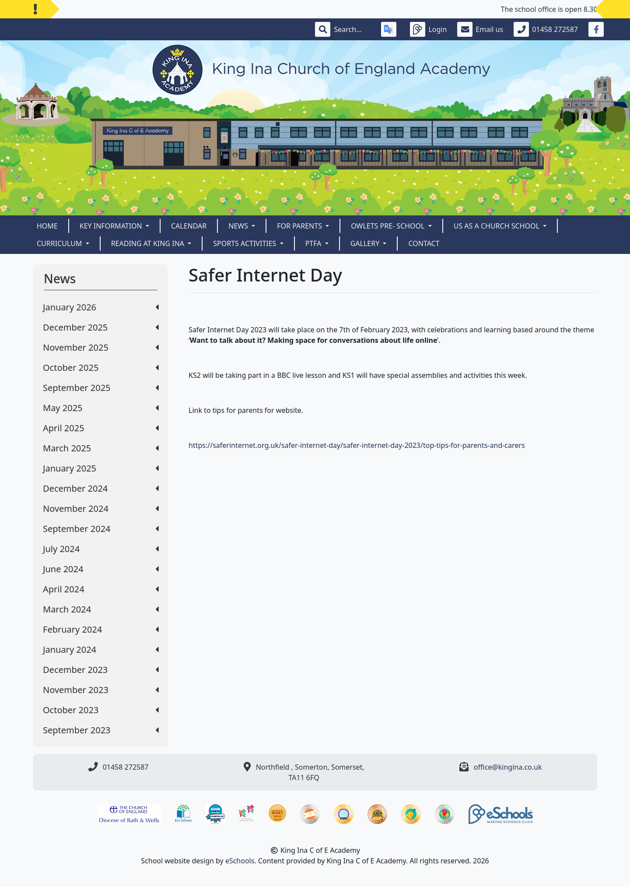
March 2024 (101, 609)
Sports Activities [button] (245, 243)
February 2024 (101, 629)
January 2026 (101, 307)
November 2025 (101, 347)
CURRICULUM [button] (60, 243)
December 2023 (101, 670)
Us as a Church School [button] (497, 226)
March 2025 (101, 448)
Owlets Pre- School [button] (388, 226)
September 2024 (101, 529)
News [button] (239, 226)
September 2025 (101, 388)
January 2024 (101, 649)
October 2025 (101, 367)
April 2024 (101, 589)
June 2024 (101, 569)
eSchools (240, 861)
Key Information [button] (112, 226)
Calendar (188, 226)
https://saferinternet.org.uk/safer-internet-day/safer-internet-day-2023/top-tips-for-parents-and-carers (357, 445)
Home (47, 226)
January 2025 (101, 468)
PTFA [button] (314, 243)
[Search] (352, 29)
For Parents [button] (300, 226)
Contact (423, 243)
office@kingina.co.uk (508, 767)
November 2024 (101, 508)
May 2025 (101, 408)
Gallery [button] (366, 243)
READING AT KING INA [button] (148, 243)
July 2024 (101, 549)
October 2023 (101, 710)
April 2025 (101, 428)
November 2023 (101, 690)
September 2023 (101, 730)
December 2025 (101, 327)
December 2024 (101, 488)
